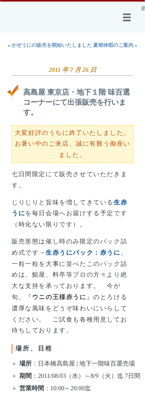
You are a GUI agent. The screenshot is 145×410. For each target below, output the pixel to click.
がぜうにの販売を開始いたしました (52, 45)
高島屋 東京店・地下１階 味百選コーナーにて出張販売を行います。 (76, 102)
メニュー (128, 17)
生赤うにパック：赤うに (83, 252)
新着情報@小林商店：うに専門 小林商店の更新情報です (143, 8)
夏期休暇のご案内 (113, 45)
